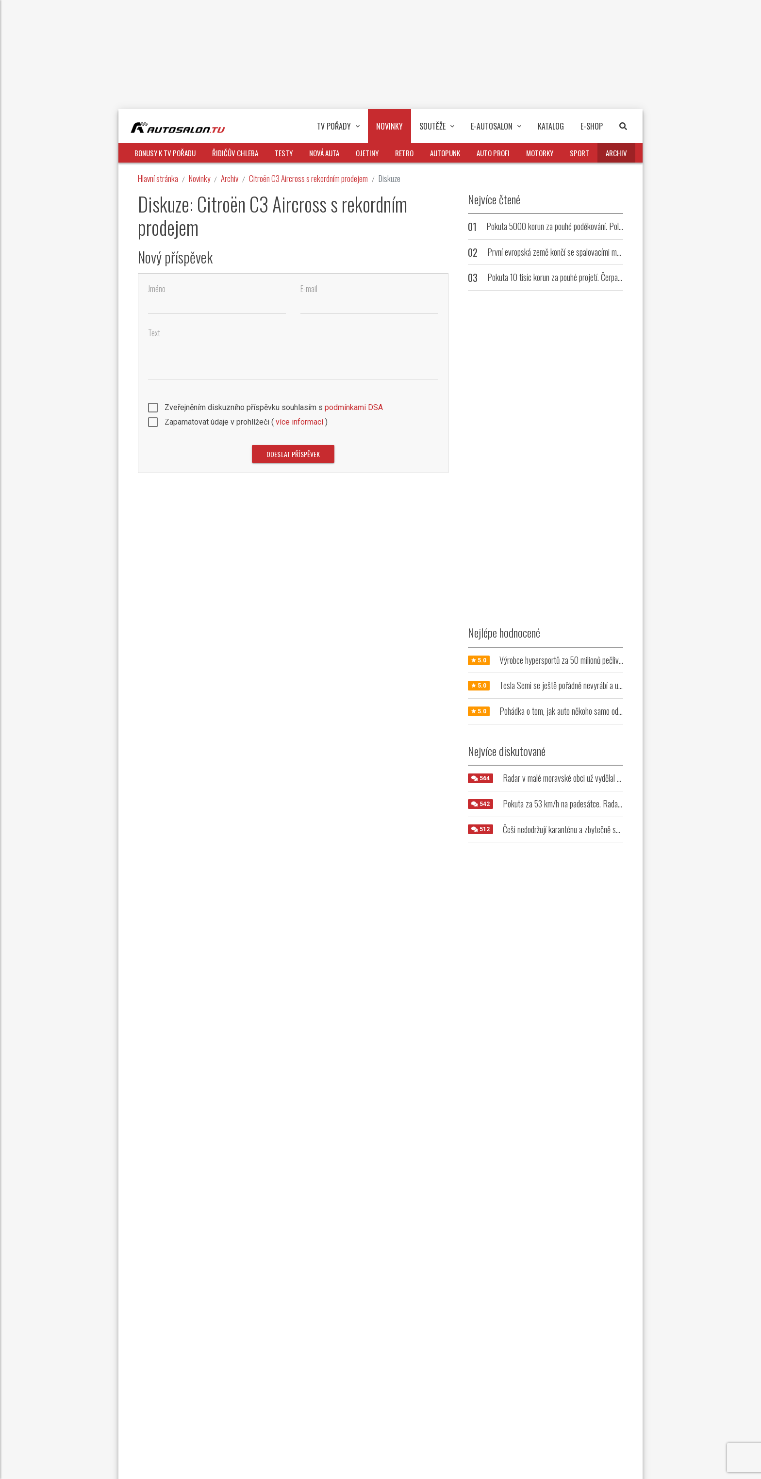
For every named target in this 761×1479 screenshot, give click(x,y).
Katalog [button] (551, 126)
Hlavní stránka (158, 178)
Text (154, 333)
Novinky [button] (389, 126)
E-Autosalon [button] (496, 126)
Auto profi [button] (493, 153)
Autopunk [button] (445, 153)
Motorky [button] (539, 153)
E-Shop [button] (591, 126)
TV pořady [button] (338, 126)
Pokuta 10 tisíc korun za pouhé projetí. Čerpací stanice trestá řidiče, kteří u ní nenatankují (616, 277)
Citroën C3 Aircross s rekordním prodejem (308, 178)
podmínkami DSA (354, 407)
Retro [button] (404, 153)
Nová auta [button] (324, 153)
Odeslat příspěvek (293, 454)
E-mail (308, 289)
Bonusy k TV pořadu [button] (165, 153)
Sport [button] (579, 153)
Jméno (156, 289)
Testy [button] (284, 153)
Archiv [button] (616, 153)
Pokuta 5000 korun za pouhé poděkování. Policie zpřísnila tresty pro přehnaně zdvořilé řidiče (620, 226)
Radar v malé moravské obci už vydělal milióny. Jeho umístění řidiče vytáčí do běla (620, 778)
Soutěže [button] (436, 126)
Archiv (229, 178)
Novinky (199, 178)
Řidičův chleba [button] (235, 153)
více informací (299, 422)
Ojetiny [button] (367, 153)
